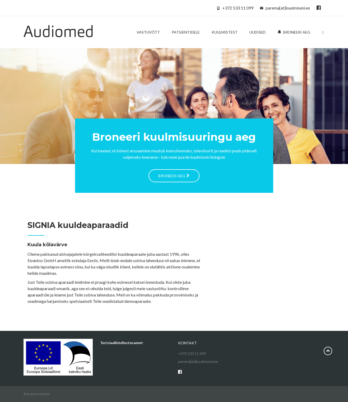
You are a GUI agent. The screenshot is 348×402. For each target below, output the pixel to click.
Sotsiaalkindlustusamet (122, 342)
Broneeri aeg (293, 32)
